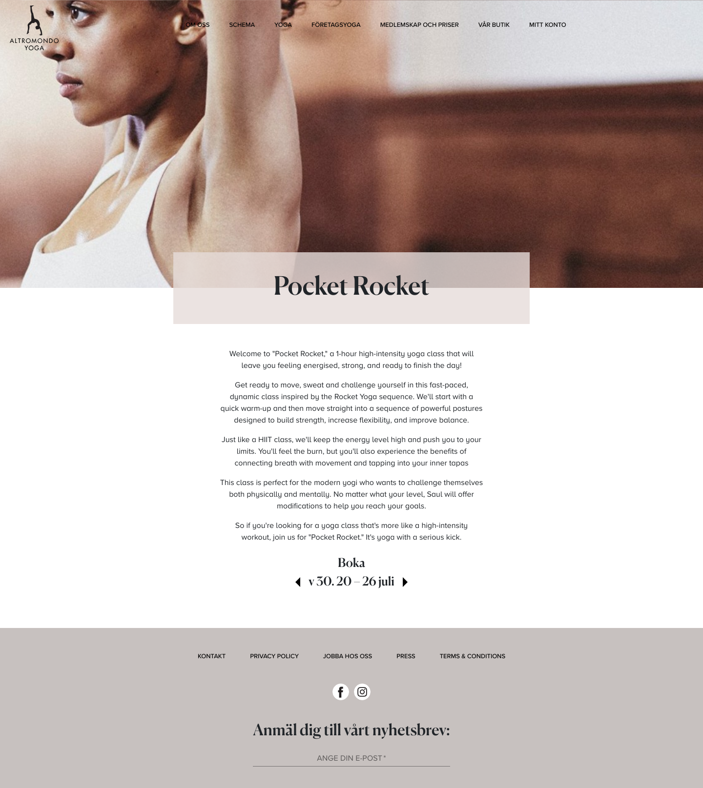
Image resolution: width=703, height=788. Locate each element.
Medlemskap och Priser (419, 25)
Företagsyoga (336, 25)
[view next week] (405, 583)
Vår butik (494, 25)
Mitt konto (547, 25)
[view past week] (298, 583)
